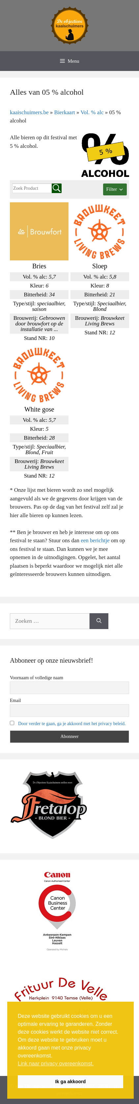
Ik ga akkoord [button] (70, 1081)
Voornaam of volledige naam (36, 677)
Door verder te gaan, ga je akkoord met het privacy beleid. (72, 723)
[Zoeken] (99, 621)
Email (15, 700)
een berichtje (95, 540)
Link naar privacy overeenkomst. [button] (56, 1063)
